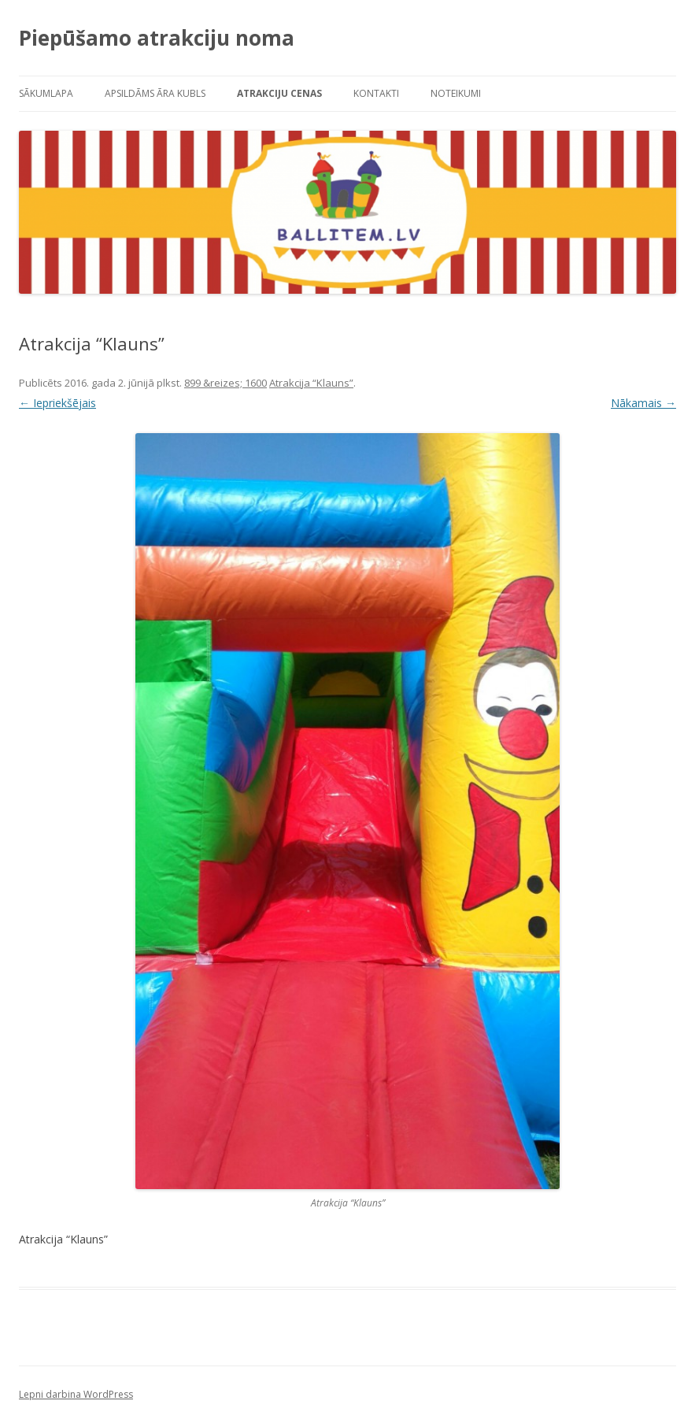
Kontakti (376, 93)
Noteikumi (456, 93)
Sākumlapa (46, 93)
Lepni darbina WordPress (76, 1394)
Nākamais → (643, 402)
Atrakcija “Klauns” (311, 383)
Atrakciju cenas (279, 93)
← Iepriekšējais (57, 402)
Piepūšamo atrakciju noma (156, 38)
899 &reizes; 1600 (225, 383)
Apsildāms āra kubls (155, 93)
